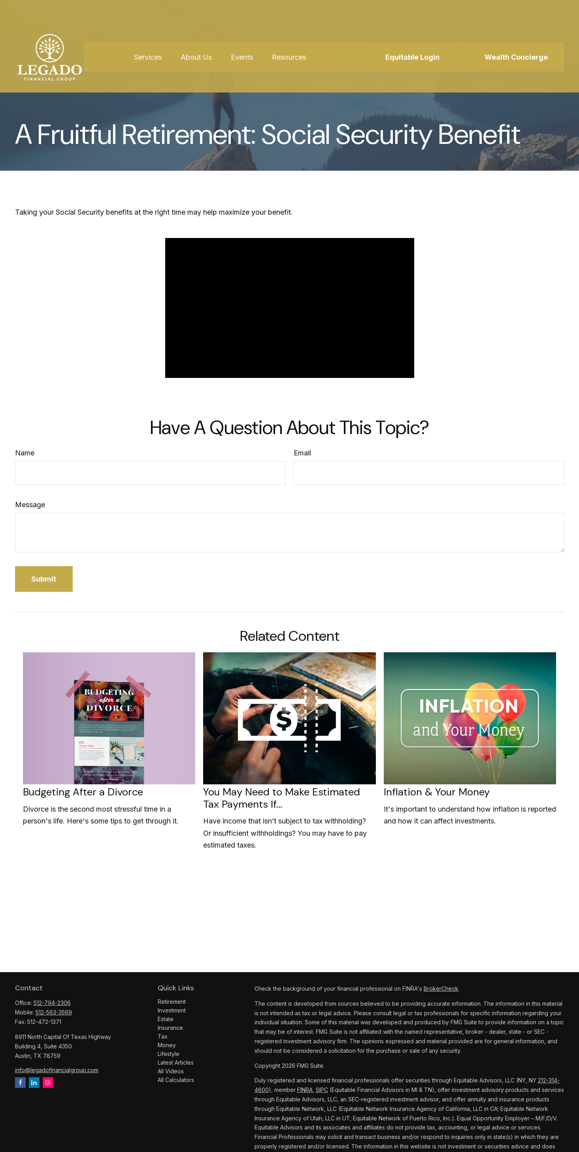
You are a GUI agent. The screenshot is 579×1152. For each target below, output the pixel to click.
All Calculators (176, 1079)
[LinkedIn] (34, 1082)
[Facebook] (20, 1082)
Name (24, 453)
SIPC (322, 1089)
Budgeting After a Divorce (83, 792)
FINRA (305, 1089)
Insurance (170, 1027)
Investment (172, 1010)
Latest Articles (176, 1062)
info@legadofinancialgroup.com (56, 1070)
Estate (166, 1019)
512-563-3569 (54, 1012)
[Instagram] (48, 1082)
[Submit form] (44, 579)
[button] (147, 36)
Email (302, 453)
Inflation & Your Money (437, 792)
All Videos (171, 1071)
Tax (163, 1036)
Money (167, 1045)
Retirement (172, 1001)
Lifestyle (168, 1053)
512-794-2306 (52, 1002)
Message (30, 504)
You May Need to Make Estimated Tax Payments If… (281, 797)
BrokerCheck (441, 988)
